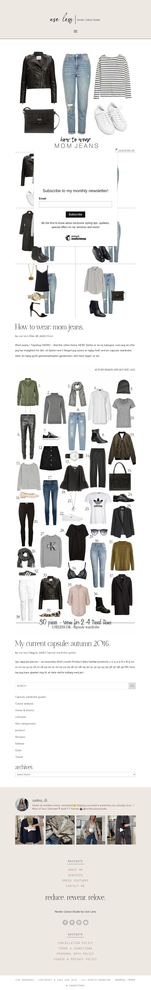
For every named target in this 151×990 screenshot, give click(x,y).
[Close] (116, 149)
